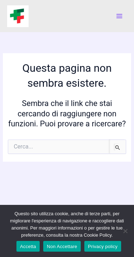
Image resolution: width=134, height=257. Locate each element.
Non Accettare (62, 246)
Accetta (28, 246)
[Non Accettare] (125, 231)
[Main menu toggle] (119, 16)
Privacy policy (103, 246)
